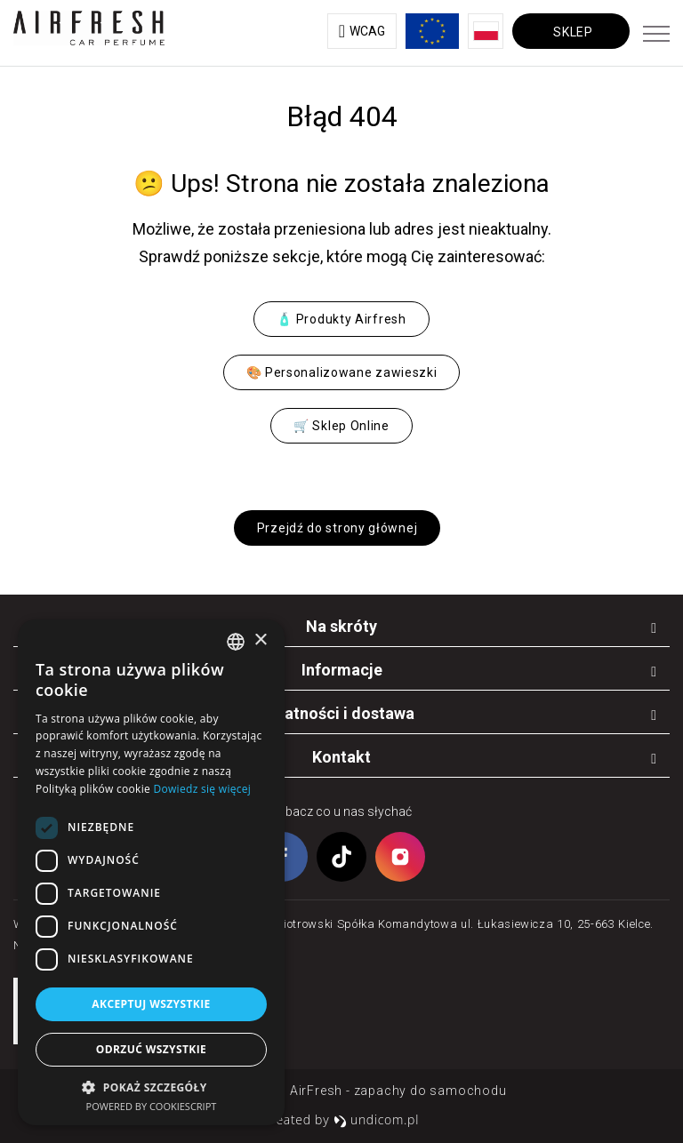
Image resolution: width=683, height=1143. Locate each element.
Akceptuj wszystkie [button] (151, 1003)
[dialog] (151, 872)
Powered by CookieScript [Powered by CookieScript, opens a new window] (151, 1106)
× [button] (260, 640)
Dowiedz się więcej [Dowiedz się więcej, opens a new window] (203, 788)
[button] (151, 1086)
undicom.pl (376, 1119)
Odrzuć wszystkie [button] (151, 1049)
